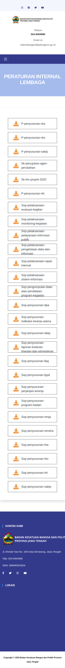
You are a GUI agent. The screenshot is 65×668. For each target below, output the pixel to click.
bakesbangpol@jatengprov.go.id (38, 44)
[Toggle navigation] (5, 59)
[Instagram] (17, 573)
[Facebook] (3, 573)
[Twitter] (10, 573)
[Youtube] (25, 573)
